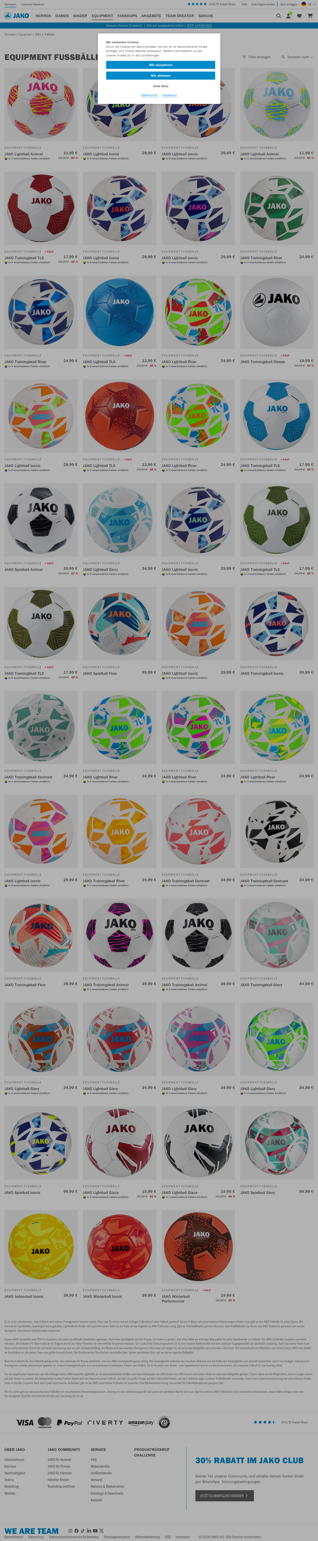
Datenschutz (149, 98)
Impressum (169, 98)
